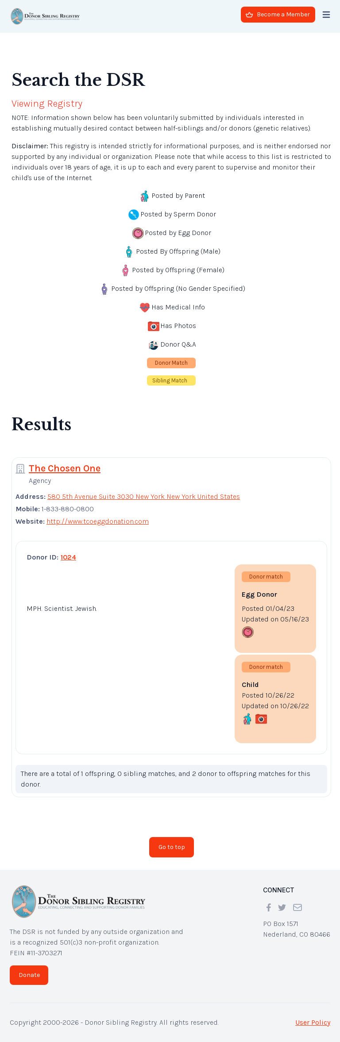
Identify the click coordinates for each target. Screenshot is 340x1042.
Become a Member (278, 14)
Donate (29, 975)
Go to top (171, 847)
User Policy (312, 1022)
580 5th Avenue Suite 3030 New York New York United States (143, 496)
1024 (68, 557)
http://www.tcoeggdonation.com (97, 521)
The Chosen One (64, 468)
